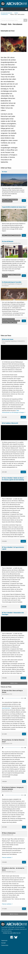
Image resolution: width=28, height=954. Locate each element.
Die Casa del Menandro (7, 241)
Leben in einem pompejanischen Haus (11, 243)
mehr (24, 734)
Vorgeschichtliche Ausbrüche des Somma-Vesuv (14, 207)
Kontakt (3, 943)
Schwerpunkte (4, 14)
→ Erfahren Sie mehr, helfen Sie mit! (10, 933)
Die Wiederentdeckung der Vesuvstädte (11, 282)
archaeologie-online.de (6, 13)
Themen (16, 13)
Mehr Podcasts (14, 914)
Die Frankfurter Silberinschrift (10, 423)
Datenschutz (4, 945)
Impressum (4, 940)
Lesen (24, 200)
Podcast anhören (6, 857)
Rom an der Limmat (7, 339)
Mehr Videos (14, 683)
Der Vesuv (4, 171)
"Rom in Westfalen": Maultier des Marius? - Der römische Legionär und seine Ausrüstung (13, 478)
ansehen (23, 417)
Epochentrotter (6, 708)
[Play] (3, 698)
